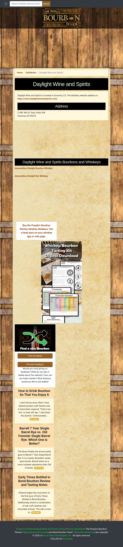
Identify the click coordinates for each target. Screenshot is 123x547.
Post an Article (35, 356)
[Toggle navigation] (6, 4)
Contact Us (21, 529)
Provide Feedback (35, 364)
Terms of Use (58, 529)
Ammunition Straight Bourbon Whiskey (34, 168)
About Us (45, 529)
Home (20, 72)
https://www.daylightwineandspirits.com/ (37, 98)
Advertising (34, 529)
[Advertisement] (61, 48)
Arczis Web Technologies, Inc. (57, 535)
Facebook (68, 538)
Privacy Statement (75, 529)
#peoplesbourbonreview (36, 532)
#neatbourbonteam (85, 532)
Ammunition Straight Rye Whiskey (31, 176)
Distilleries (31, 72)
